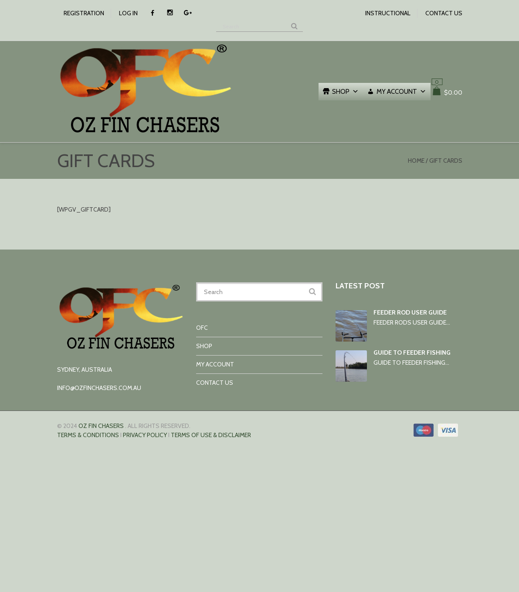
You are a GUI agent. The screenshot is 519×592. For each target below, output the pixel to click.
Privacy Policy (145, 435)
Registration (84, 13)
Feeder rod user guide (410, 312)
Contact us (443, 13)
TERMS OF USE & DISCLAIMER (211, 435)
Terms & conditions (88, 435)
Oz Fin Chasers (101, 426)
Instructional (387, 13)
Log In (128, 13)
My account (401, 92)
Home (416, 160)
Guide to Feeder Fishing (412, 352)
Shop (345, 92)
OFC (202, 328)
